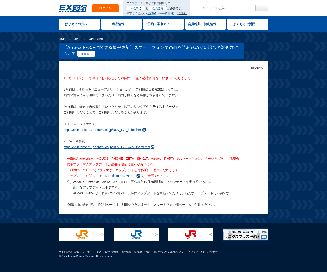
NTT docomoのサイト (120, 176)
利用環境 (126, 251)
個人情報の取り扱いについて (168, 251)
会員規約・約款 (142, 251)
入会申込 (136, 8)
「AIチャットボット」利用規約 (202, 251)
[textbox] (228, 8)
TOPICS (77, 39)
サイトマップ (94, 251)
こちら (182, 13)
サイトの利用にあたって (71, 251)
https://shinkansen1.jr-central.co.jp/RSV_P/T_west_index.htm (107, 147)
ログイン (105, 8)
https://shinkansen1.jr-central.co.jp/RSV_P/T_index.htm (103, 130)
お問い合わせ (111, 251)
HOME (63, 39)
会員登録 (157, 8)
